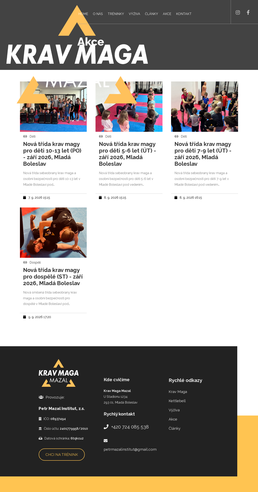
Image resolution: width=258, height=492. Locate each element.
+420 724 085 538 (126, 427)
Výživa (134, 14)
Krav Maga (178, 392)
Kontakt (184, 14)
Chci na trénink (61, 454)
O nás (98, 14)
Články (151, 14)
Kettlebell (177, 401)
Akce (167, 14)
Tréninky (116, 14)
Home (83, 14)
